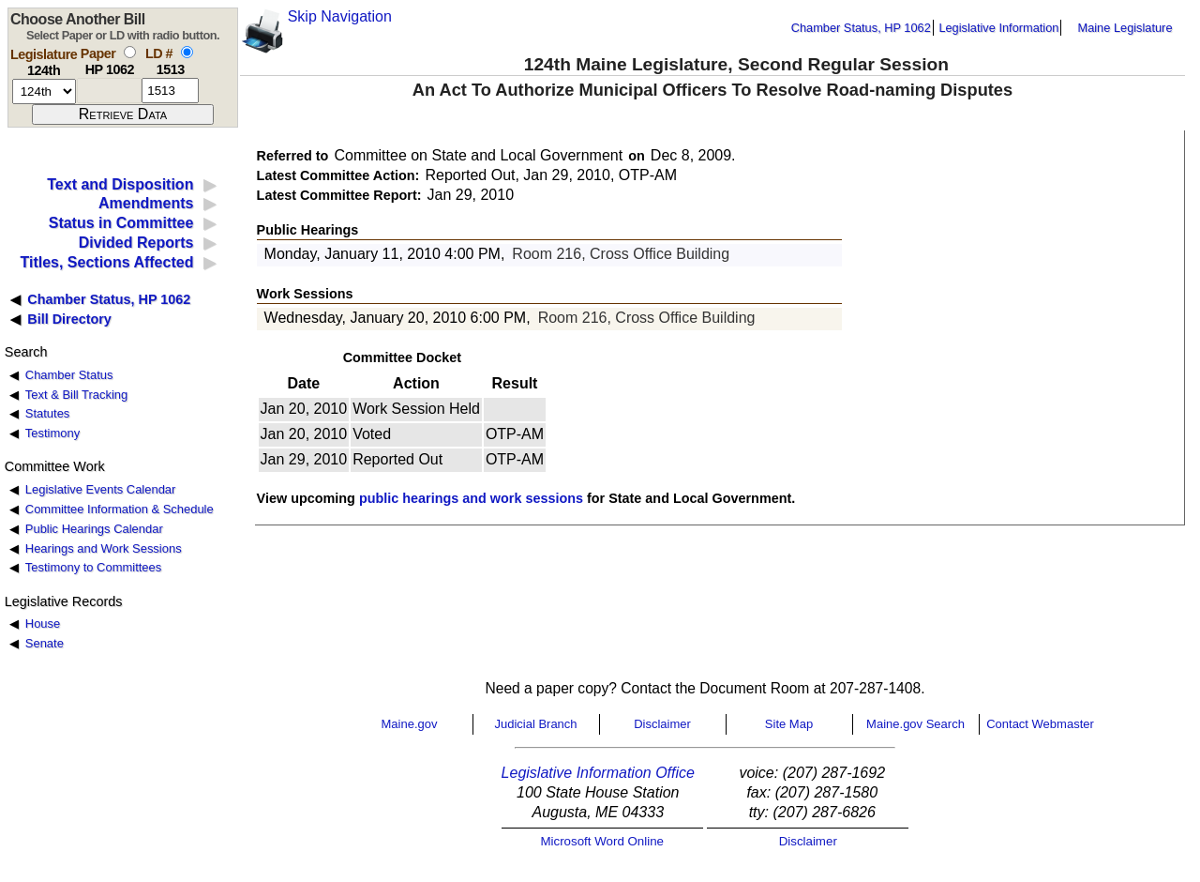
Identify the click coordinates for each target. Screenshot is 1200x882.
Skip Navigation (340, 16)
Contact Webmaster (1040, 724)
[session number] (44, 91)
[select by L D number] (187, 52)
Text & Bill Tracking (76, 395)
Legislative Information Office (598, 773)
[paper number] (109, 90)
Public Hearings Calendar (94, 529)
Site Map (789, 724)
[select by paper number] (130, 52)
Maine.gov (410, 724)
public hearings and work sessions (471, 498)
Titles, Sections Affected (106, 262)
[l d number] (170, 90)
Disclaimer (662, 724)
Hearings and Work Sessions (103, 548)
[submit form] (123, 114)
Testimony (52, 433)
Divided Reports (136, 243)
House (42, 623)
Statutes (47, 413)
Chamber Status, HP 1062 (861, 28)
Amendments (145, 203)
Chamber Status (69, 375)
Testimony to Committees (93, 567)
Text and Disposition (120, 184)
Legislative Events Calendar (100, 489)
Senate (44, 643)
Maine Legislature (1124, 28)
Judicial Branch (535, 724)
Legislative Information (998, 28)
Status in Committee (121, 223)
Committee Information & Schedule (119, 509)
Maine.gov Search (915, 724)
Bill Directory (69, 319)
